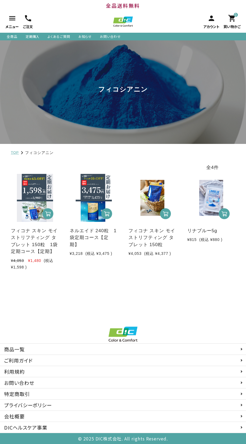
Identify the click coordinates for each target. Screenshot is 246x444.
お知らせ (85, 36)
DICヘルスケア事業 (25, 427)
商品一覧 (14, 349)
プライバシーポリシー (28, 405)
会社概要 (14, 416)
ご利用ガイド (18, 360)
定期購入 (33, 36)
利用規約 (14, 371)
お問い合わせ (110, 36)
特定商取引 (17, 393)
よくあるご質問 (59, 36)
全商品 (12, 36)
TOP (15, 152)
